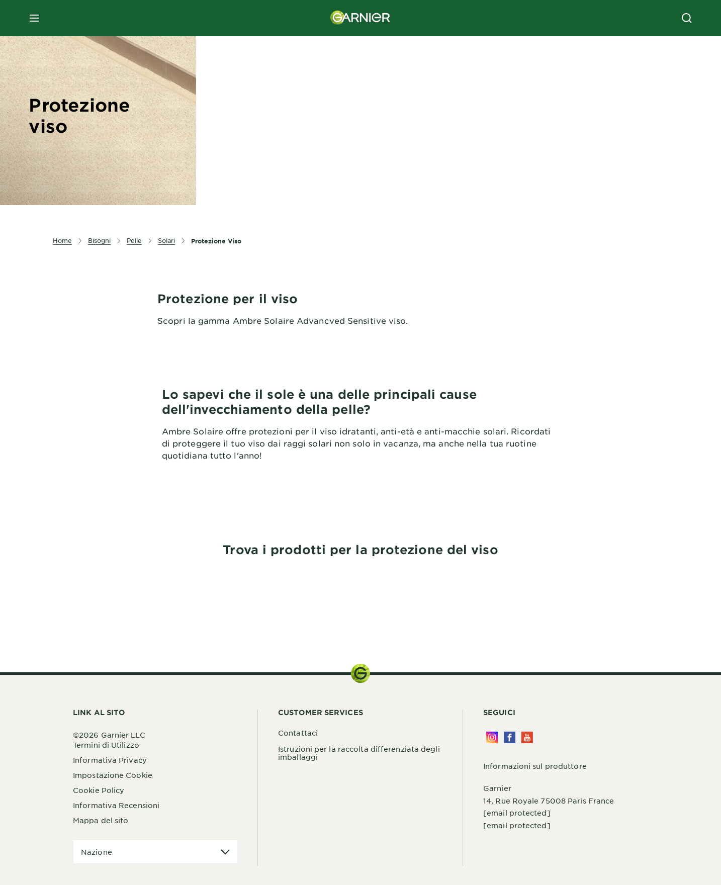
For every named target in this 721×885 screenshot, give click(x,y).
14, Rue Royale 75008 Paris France (548, 800)
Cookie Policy (98, 789)
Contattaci (298, 732)
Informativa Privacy (110, 759)
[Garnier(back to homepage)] (360, 18)
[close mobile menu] (34, 18)
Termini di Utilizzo (106, 744)
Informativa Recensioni (116, 805)
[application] (155, 852)
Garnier (497, 787)
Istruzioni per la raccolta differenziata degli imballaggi (359, 752)
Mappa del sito (100, 820)
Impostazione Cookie (112, 774)
